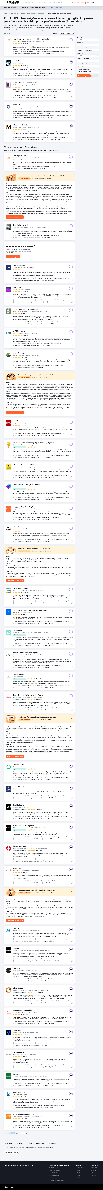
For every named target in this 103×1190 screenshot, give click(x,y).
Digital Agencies (13, 13)
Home (5, 13)
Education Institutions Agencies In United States (32, 13)
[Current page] (22, 1133)
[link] (43, 3)
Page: (17, 1133)
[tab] (8, 1143)
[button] (88, 3)
